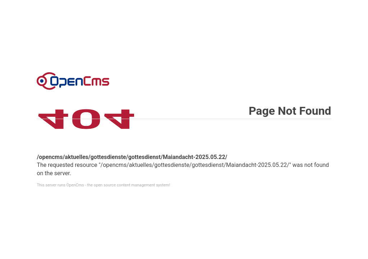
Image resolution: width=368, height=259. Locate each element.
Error (73, 81)
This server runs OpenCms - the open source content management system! (103, 185)
